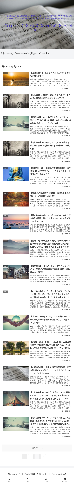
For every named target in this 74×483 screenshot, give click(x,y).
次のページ (37, 450)
